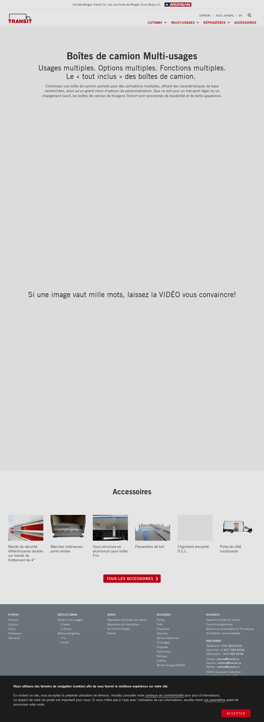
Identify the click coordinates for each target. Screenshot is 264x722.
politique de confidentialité (164, 695)
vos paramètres (214, 700)
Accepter (236, 713)
